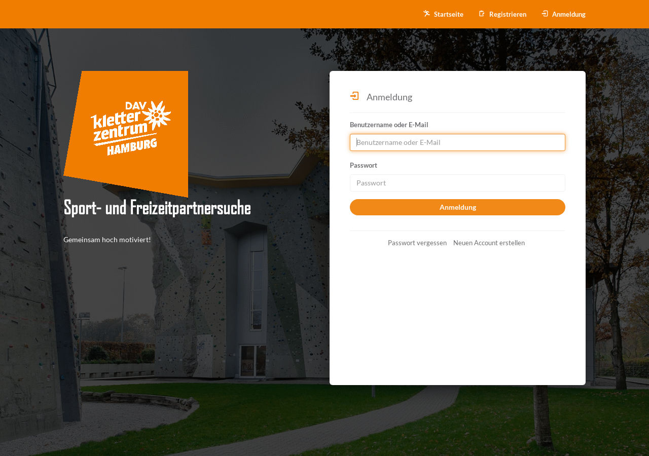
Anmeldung (564, 14)
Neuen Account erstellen (489, 243)
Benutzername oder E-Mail (389, 125)
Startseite (443, 14)
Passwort (363, 165)
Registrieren (502, 14)
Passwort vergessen (417, 243)
